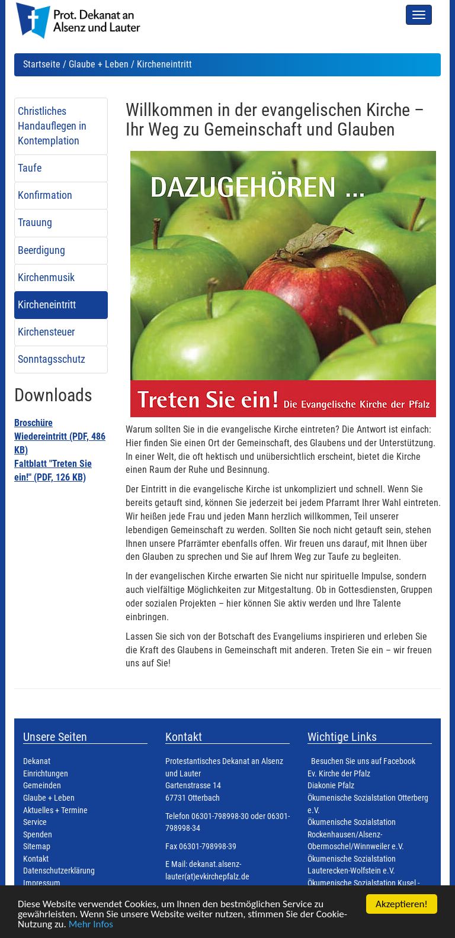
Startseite (41, 64)
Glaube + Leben (99, 64)
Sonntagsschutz (51, 359)
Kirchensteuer (46, 332)
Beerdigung (41, 250)
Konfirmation (45, 195)
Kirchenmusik (46, 277)
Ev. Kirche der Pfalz (338, 774)
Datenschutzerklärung (59, 871)
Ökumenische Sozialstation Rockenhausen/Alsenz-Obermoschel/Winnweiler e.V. (355, 834)
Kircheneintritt (47, 305)
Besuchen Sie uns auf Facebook (363, 761)
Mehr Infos (91, 924)
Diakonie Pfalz (330, 786)
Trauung (35, 222)
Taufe (29, 168)
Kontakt (36, 859)
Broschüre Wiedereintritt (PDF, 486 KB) (59, 436)
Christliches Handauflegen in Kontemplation (52, 126)
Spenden (37, 835)
